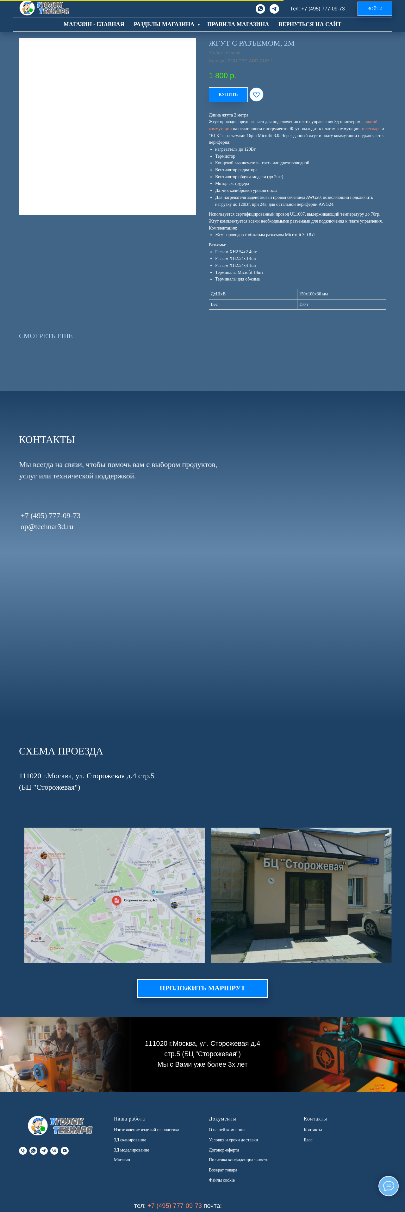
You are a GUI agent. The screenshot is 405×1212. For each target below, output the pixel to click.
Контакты (313, 1129)
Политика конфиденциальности (239, 1160)
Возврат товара (223, 1170)
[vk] (54, 1151)
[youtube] (65, 1151)
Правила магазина (238, 24)
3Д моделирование (131, 1150)
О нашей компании (227, 1129)
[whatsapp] (260, 9)
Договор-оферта (224, 1150)
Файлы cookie (222, 1180)
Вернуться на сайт (309, 24)
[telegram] (274, 9)
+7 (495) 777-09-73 (174, 1205)
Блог (308, 1140)
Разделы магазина (165, 24)
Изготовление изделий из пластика (146, 1129)
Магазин (122, 1160)
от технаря (371, 128)
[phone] (23, 1151)
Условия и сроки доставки (233, 1140)
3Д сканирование (130, 1140)
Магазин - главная (94, 24)
